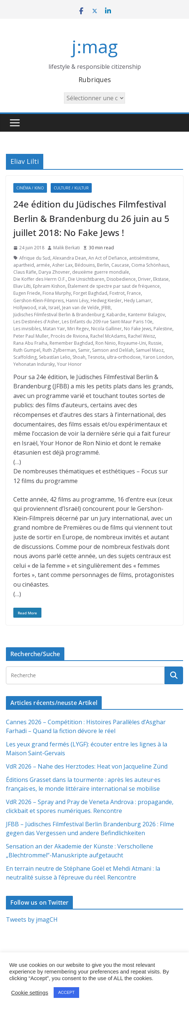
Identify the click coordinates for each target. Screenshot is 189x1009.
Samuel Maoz (149, 350)
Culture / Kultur (71, 187)
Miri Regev (78, 328)
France (134, 293)
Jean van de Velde (80, 307)
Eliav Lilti (22, 286)
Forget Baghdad (90, 293)
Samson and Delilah (113, 350)
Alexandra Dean (69, 258)
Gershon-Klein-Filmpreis (38, 300)
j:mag (95, 46)
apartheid (23, 265)
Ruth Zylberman (59, 350)
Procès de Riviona (69, 336)
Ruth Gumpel (26, 350)
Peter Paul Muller (30, 336)
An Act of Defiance (107, 258)
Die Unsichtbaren (86, 279)
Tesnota (96, 357)
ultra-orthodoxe (124, 357)
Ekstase (161, 279)
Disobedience (121, 279)
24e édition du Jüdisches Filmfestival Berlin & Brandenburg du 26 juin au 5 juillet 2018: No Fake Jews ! (91, 218)
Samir (84, 350)
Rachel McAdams (108, 336)
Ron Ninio (105, 343)
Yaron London (158, 357)
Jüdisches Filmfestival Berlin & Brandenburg (58, 314)
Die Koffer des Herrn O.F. (39, 279)
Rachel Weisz (141, 336)
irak (42, 307)
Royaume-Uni (132, 343)
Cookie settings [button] (29, 993)
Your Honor (69, 364)
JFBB (106, 307)
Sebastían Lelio (54, 357)
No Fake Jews (137, 328)
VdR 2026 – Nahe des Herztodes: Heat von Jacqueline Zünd (87, 766)
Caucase (120, 265)
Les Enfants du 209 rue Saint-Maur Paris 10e (107, 321)
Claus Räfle (24, 272)
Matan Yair (54, 328)
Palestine (162, 328)
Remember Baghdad (71, 343)
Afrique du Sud (34, 258)
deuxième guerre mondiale (100, 272)
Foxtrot (117, 293)
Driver (144, 279)
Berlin (103, 265)
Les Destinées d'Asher (36, 321)
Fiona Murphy (57, 293)
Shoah (78, 357)
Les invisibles (27, 328)
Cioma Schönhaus (150, 265)
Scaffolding (25, 357)
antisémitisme (143, 258)
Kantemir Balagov (146, 314)
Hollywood (24, 307)
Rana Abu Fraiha (30, 343)
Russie (155, 343)
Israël (54, 307)
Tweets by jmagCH (32, 919)
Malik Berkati (66, 247)
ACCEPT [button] (66, 992)
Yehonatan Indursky (34, 364)
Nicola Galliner (106, 328)
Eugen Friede (26, 293)
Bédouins (85, 265)
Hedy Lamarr (137, 300)
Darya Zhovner (54, 272)
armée (43, 265)
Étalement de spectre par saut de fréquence (114, 286)
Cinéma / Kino (30, 187)
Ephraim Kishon (49, 286)
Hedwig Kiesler (106, 300)
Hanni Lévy (77, 300)
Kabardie (116, 314)
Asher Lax (62, 265)
